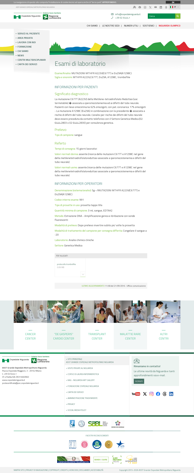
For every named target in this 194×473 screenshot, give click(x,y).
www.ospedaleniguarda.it (13, 379)
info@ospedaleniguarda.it (128, 14)
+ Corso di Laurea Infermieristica (82, 374)
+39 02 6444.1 (122, 17)
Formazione (25, 46)
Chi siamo (23, 51)
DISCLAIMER (84, 470)
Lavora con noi (27, 42)
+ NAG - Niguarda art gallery (80, 380)
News (21, 55)
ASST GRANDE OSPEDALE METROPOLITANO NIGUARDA (35, 7)
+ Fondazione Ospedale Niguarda (82, 386)
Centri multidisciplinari (32, 60)
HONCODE (73, 470)
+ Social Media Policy (76, 410)
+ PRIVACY (70, 404)
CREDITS (64, 470)
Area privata (25, 38)
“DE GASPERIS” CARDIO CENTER (63, 335)
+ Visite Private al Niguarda (79, 368)
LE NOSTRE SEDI (110, 25)
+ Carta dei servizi (75, 392)
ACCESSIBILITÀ (97, 470)
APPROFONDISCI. (109, 2)
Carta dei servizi (27, 64)
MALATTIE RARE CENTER (130, 335)
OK (173, 2)
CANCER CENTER (30, 335)
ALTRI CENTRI (164, 335)
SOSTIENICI (148, 25)
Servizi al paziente (29, 33)
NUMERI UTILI (131, 25)
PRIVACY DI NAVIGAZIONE (37, 470)
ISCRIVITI (139, 381)
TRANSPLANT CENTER (97, 335)
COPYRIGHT (54, 470)
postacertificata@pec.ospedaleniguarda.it (20, 383)
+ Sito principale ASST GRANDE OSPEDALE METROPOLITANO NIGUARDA (90, 360)
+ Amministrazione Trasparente (82, 398)
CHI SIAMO (92, 25)
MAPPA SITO (19, 470)
